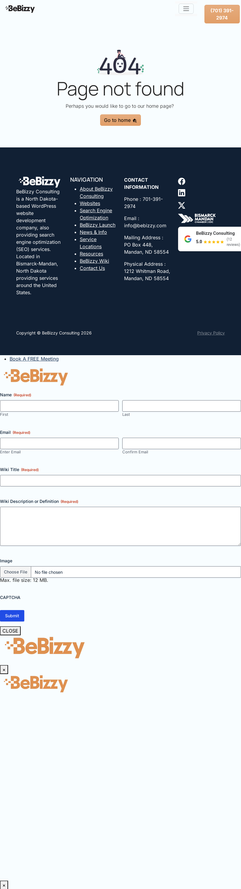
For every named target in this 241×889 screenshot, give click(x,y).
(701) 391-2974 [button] (222, 14)
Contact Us (92, 268)
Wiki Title (19, 469)
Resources (91, 254)
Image (6, 560)
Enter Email (10, 451)
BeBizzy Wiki (94, 261)
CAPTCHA (10, 597)
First (4, 414)
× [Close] (4, 670)
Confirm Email (135, 451)
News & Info (93, 232)
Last (126, 414)
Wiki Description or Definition (39, 501)
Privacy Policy (211, 332)
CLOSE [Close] (10, 631)
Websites (90, 203)
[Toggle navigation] (186, 9)
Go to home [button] (120, 120)
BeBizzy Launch (97, 225)
